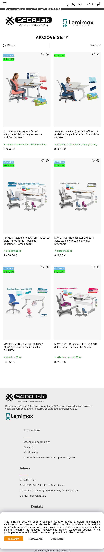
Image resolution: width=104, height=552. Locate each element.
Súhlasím (13, 539)
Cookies (28, 447)
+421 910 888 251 (50, 9)
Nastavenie (36, 539)
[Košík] (99, 4)
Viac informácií (77, 532)
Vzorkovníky (31, 452)
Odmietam (57, 539)
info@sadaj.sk (23, 9)
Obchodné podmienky (37, 442)
